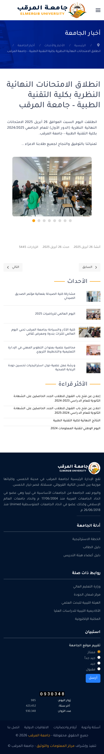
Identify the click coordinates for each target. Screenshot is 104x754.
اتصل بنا (13, 727)
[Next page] (13, 267)
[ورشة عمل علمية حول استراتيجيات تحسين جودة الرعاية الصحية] (93, 368)
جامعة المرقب (39, 736)
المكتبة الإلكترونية (87, 619)
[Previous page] (90, 267)
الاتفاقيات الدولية (36, 727)
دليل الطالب (91, 547)
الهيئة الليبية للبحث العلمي (80, 603)
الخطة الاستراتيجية (86, 539)
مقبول (93, 669)
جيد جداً (92, 658)
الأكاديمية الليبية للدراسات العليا (77, 611)
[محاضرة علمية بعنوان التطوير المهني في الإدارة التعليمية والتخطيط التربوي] (93, 350)
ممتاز (94, 652)
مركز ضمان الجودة (87, 595)
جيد (95, 664)
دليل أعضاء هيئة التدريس (81, 555)
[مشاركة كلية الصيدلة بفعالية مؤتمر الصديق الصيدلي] (93, 297)
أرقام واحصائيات (65, 727)
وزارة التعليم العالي (86, 587)
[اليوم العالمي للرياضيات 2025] (93, 314)
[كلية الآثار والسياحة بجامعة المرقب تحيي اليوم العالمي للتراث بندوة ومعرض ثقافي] (89, 332)
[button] (98, 10)
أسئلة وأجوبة (90, 727)
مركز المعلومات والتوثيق (56, 746)
